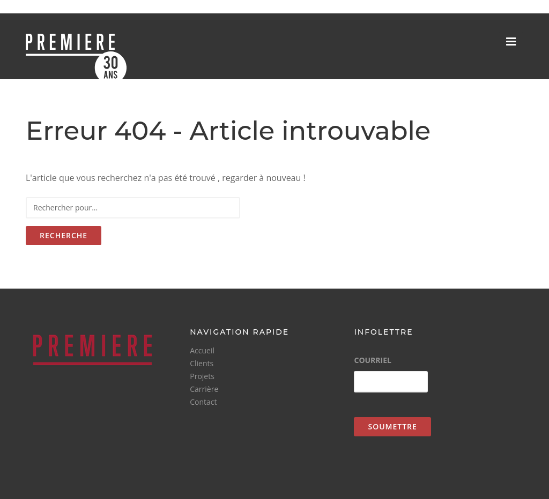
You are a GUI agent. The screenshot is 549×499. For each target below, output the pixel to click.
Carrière (204, 389)
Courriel (372, 360)
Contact (203, 402)
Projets (202, 376)
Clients (201, 363)
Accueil (202, 350)
